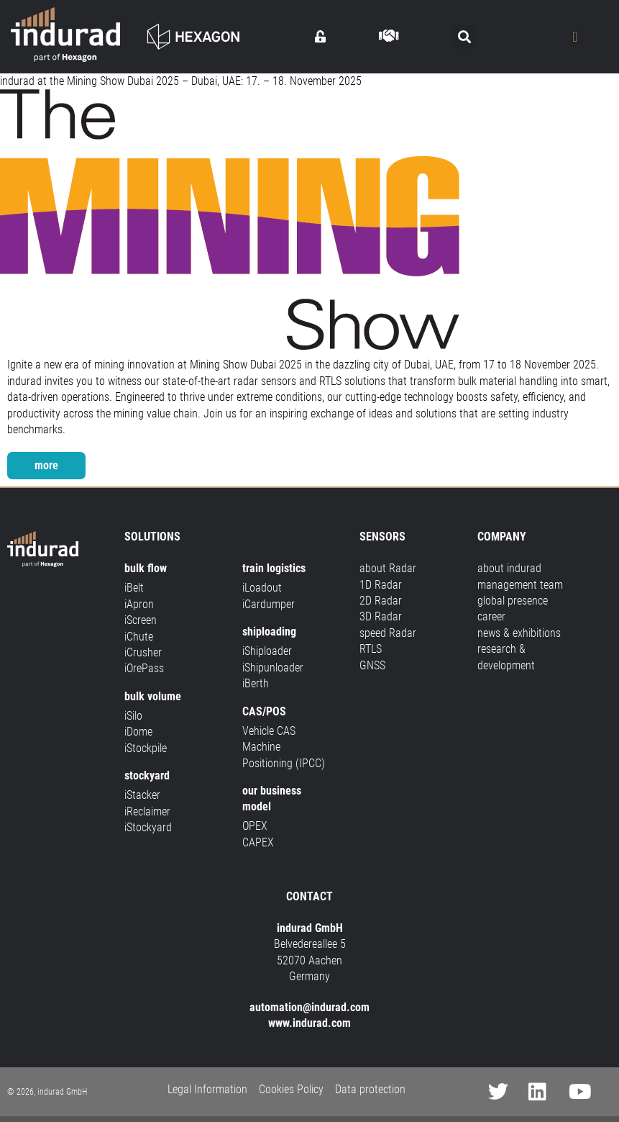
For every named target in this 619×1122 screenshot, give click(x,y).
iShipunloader (272, 667)
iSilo (133, 716)
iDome (138, 731)
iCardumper (268, 604)
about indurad (509, 568)
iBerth (255, 683)
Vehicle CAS (268, 731)
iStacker (142, 795)
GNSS (372, 665)
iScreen (140, 620)
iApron (139, 604)
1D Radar (380, 585)
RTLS (370, 649)
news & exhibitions (519, 633)
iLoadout (262, 587)
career (491, 616)
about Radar (387, 568)
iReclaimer (147, 811)
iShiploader (267, 651)
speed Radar (387, 633)
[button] (464, 37)
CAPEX (258, 842)
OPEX (254, 826)
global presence (512, 600)
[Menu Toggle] (574, 37)
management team (520, 585)
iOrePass (144, 668)
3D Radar (380, 616)
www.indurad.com (309, 1023)
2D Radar (380, 600)
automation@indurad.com (309, 1007)
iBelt (134, 587)
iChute (138, 636)
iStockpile (145, 748)
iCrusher (143, 652)
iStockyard (148, 827)
